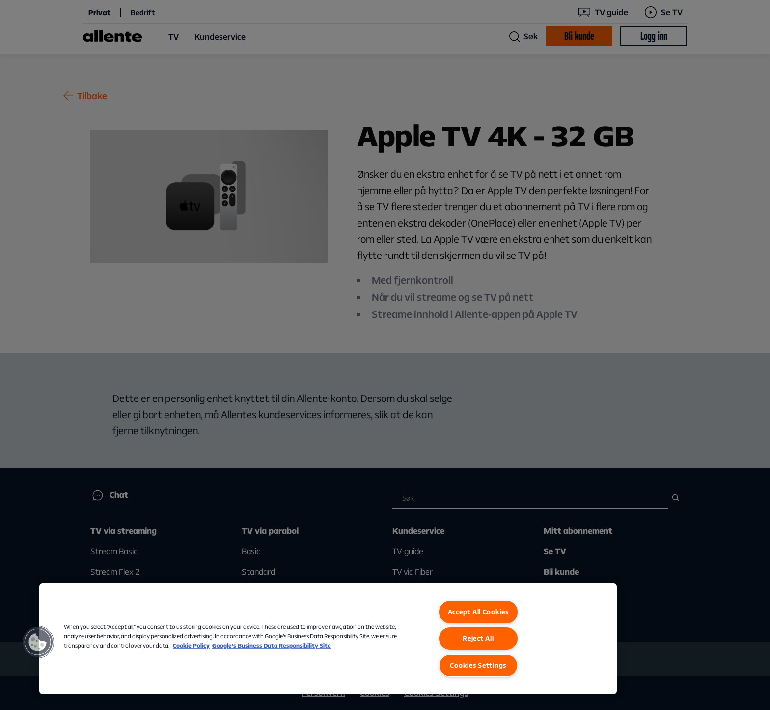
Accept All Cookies (478, 612)
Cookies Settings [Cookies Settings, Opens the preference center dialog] (478, 665)
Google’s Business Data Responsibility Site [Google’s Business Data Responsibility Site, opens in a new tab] (271, 645)
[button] (38, 642)
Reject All (478, 638)
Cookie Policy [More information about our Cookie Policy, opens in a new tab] (191, 645)
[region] (328, 638)
